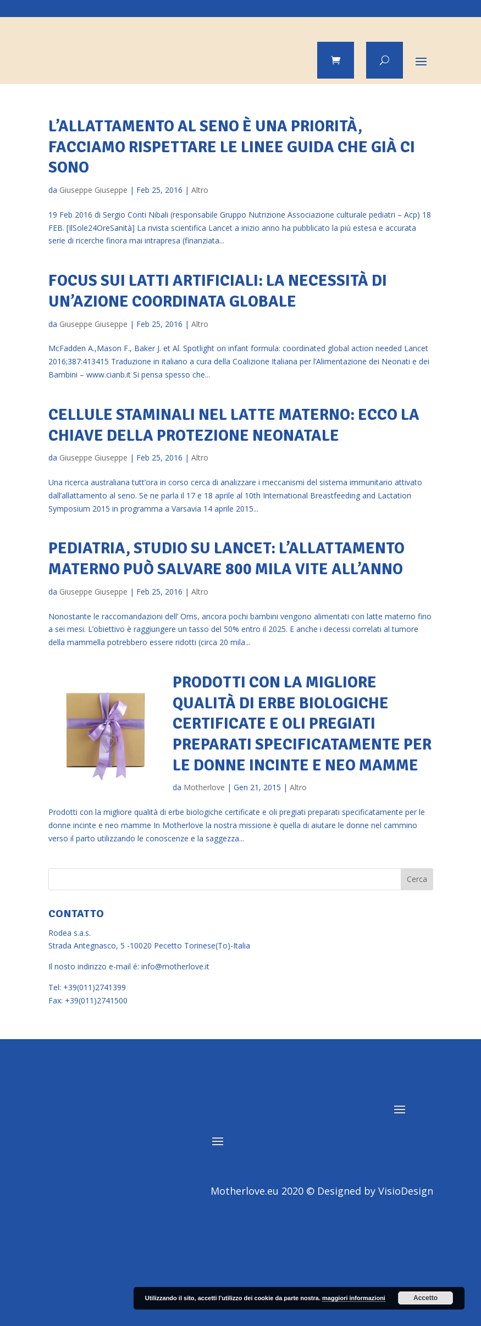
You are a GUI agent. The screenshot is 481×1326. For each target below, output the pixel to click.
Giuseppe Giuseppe (93, 190)
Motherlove (204, 787)
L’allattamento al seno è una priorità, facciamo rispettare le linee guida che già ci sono (231, 146)
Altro (199, 190)
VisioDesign (405, 1190)
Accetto (425, 1298)
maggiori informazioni (353, 1298)
